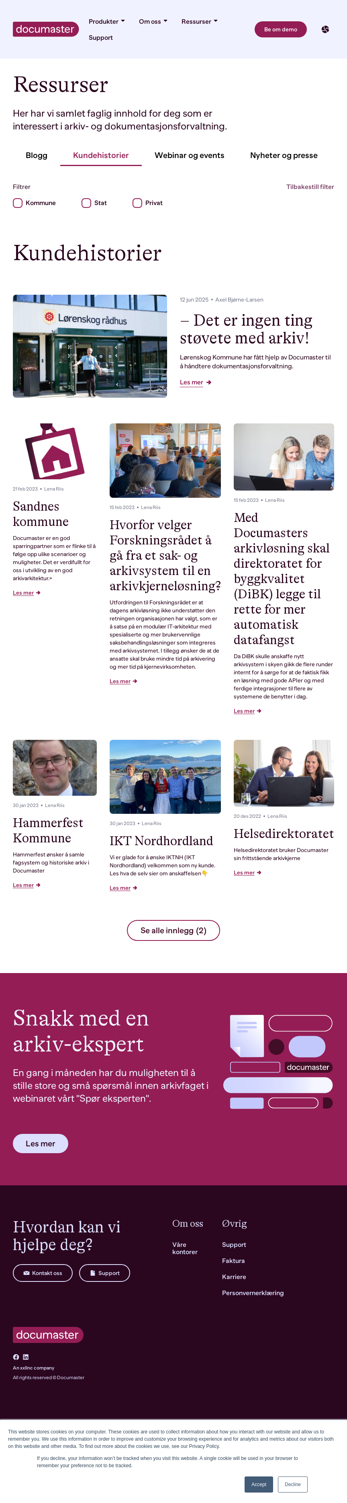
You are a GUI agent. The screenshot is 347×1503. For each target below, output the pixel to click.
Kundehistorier (101, 155)
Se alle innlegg (173, 930)
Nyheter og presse (284, 155)
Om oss (154, 21)
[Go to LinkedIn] (25, 1357)
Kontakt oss (42, 1273)
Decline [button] (293, 1484)
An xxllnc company (33, 1368)
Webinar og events (190, 155)
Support (101, 37)
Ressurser (200, 21)
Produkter (107, 21)
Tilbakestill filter (310, 187)
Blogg (36, 155)
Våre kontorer (185, 1248)
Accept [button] (258, 1484)
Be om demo (280, 29)
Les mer (196, 382)
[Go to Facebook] (16, 1357)
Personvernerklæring (253, 1293)
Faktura (233, 1261)
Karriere (234, 1277)
